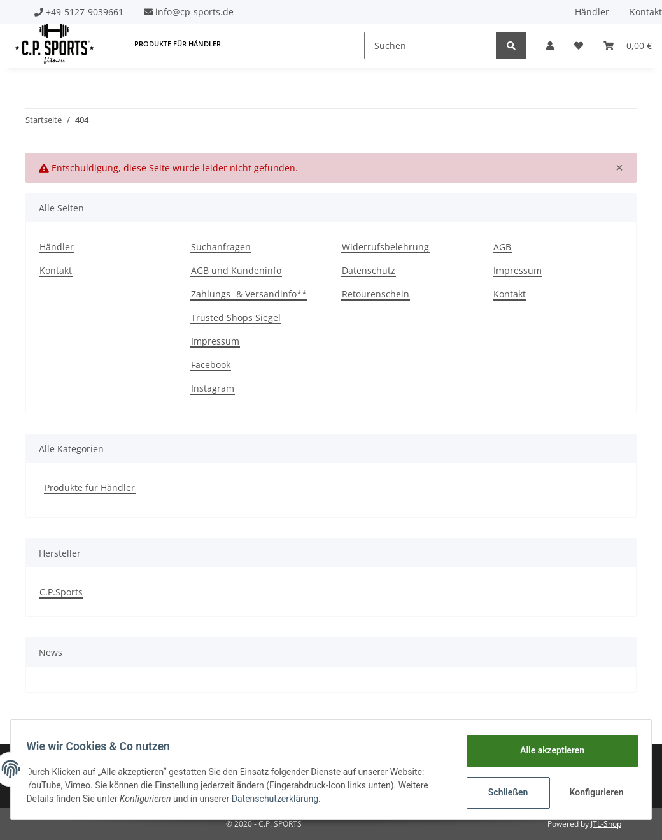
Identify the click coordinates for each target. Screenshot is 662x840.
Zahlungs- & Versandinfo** (249, 294)
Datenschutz (368, 270)
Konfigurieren (593, 792)
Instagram (212, 388)
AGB (502, 247)
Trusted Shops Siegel (236, 317)
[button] (550, 46)
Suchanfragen (221, 247)
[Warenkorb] (627, 46)
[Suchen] (430, 45)
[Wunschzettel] (578, 46)
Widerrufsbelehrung (385, 247)
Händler (592, 12)
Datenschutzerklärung (279, 799)
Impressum (215, 341)
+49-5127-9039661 (84, 12)
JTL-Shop (606, 823)
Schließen (503, 792)
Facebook (210, 365)
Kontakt (55, 270)
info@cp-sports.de (194, 12)
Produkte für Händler (90, 487)
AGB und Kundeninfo (236, 270)
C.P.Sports (61, 592)
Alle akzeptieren (547, 750)
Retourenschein (375, 294)
